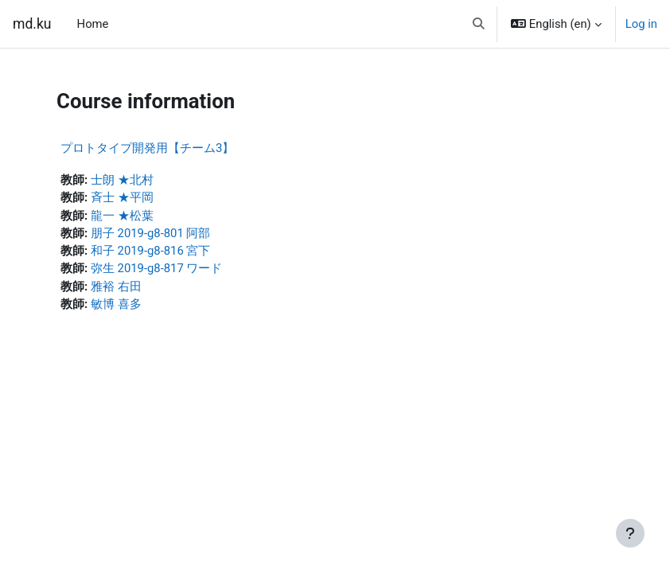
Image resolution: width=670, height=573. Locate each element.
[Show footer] (630, 533)
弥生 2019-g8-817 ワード (157, 268)
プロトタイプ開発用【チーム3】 (147, 148)
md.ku (32, 24)
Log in (641, 24)
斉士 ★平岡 (122, 197)
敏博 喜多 (116, 304)
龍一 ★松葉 (122, 216)
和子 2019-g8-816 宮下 (151, 251)
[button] (479, 24)
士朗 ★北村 (122, 180)
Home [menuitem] (93, 24)
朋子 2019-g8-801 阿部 (151, 233)
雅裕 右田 (116, 286)
